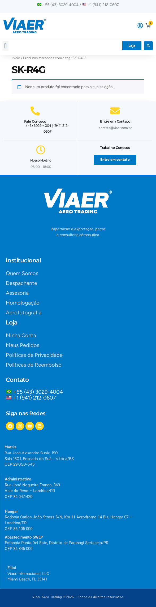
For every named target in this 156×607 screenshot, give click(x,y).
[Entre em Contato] (115, 109)
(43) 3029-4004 (38, 126)
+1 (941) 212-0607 (34, 397)
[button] (5, 46)
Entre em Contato (115, 119)
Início (16, 58)
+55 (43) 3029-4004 (39, 392)
